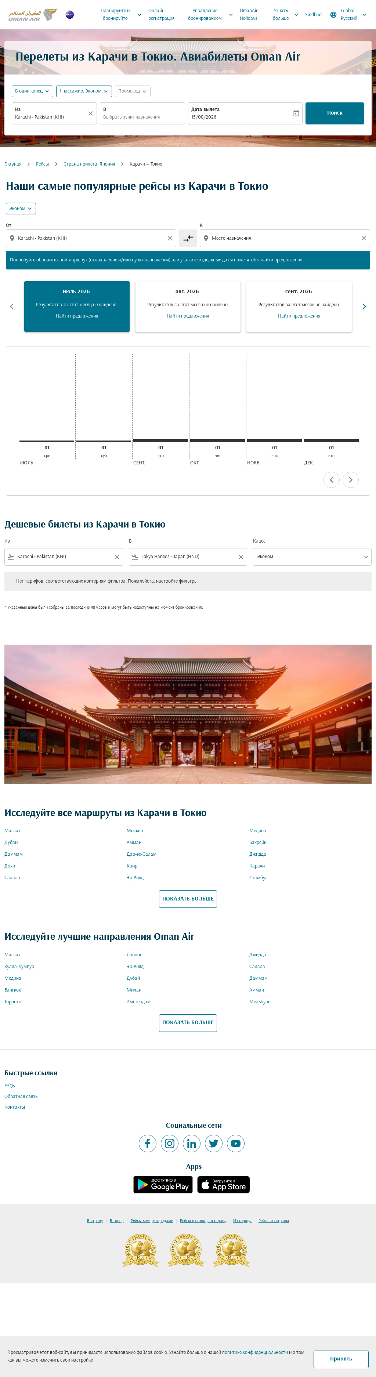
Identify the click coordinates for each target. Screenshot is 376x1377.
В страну (95, 1221)
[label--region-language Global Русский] (349, 14)
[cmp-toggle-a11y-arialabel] (188, 238)
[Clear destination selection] (365, 238)
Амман (134, 842)
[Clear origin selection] (171, 238)
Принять (341, 1359)
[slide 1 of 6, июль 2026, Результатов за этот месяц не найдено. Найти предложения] (77, 306)
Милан (134, 990)
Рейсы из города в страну (203, 1221)
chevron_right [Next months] (364, 306)
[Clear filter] (116, 556)
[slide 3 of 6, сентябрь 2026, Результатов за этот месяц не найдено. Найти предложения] (299, 306)
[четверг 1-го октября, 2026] (217, 440)
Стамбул (258, 878)
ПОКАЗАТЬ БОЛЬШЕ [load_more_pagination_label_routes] (188, 899)
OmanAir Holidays (249, 14)
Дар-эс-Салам (141, 854)
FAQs (9, 1086)
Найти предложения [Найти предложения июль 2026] (77, 316)
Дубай (11, 842)
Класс (259, 541)
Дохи (9, 866)
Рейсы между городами (152, 1221)
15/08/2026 (203, 117)
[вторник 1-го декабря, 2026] (331, 440)
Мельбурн (260, 1002)
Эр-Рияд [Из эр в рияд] (135, 878)
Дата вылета (205, 109)
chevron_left (331, 480)
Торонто (12, 1002)
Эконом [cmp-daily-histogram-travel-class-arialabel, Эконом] (17, 208)
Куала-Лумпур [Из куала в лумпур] (19, 967)
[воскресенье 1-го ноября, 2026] (274, 440)
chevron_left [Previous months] (12, 306)
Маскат (12, 831)
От (8, 225)
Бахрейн (258, 842)
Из (18, 109)
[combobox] (50, 117)
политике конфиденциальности (255, 1352)
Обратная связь (20, 1096)
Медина (257, 831)
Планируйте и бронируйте (123, 14)
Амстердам (139, 1002)
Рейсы (42, 164)
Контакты (14, 1107)
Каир (132, 866)
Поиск (335, 113)
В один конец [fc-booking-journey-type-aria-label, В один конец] (29, 91)
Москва (135, 831)
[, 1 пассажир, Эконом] (80, 91)
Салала (12, 878)
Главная (12, 164)
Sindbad (313, 15)
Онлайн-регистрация (161, 14)
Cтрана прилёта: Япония (89, 164)
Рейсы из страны (273, 1221)
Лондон (134, 955)
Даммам (13, 854)
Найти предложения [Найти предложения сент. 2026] (299, 316)
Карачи (257, 866)
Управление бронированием (212, 14)
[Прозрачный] (92, 113)
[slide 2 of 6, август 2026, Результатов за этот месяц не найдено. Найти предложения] (188, 306)
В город (117, 1221)
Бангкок (12, 990)
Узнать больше (287, 14)
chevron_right (351, 480)
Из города (242, 1221)
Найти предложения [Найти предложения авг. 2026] (188, 316)
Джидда (257, 854)
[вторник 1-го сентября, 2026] (160, 440)
